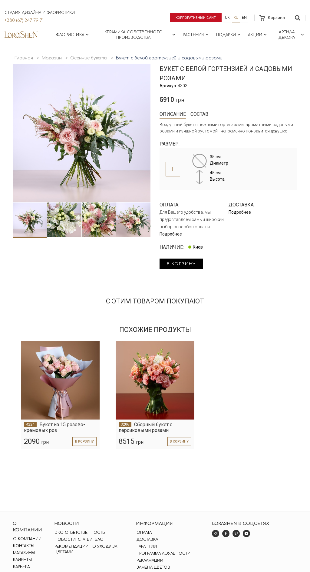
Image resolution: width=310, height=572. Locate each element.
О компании (27, 539)
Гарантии (146, 546)
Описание (173, 114)
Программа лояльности (163, 553)
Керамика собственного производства (140, 35)
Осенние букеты (88, 58)
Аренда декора (292, 35)
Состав (199, 114)
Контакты (23, 546)
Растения (196, 34)
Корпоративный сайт (195, 17)
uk (227, 17)
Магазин (51, 58)
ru (235, 17)
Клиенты (22, 560)
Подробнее (171, 234)
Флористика (73, 34)
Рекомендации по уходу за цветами (85, 549)
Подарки (229, 34)
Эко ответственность (79, 532)
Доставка (146, 539)
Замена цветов (153, 567)
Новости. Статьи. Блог (79, 539)
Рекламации (149, 560)
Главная (23, 58)
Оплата (143, 532)
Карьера (21, 567)
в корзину (182, 264)
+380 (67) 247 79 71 (24, 20)
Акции (258, 34)
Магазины (24, 553)
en (244, 17)
